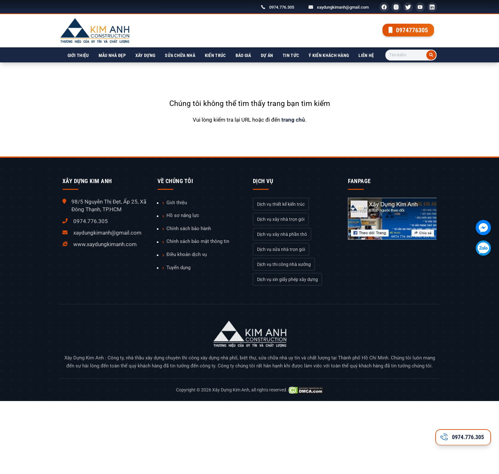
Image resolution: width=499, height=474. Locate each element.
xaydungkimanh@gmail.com (343, 7)
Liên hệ (366, 55)
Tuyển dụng (178, 267)
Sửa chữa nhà (180, 55)
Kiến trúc (215, 55)
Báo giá (243, 55)
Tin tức (291, 55)
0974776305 (408, 30)
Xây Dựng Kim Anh (230, 389)
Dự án (267, 55)
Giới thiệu (78, 55)
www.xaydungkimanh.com (105, 244)
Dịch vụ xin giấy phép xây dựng (287, 279)
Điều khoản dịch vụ (186, 254)
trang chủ (293, 119)
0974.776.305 (281, 7)
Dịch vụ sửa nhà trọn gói (281, 249)
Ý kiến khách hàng (329, 55)
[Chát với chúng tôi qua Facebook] (483, 227)
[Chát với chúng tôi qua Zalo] (483, 248)
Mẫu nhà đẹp (112, 55)
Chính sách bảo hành (188, 228)
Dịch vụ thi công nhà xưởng (284, 264)
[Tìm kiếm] (431, 55)
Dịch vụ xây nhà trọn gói (280, 219)
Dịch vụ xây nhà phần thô (282, 234)
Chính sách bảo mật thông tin (197, 241)
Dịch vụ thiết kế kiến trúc (281, 204)
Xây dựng (145, 55)
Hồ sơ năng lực (182, 215)
